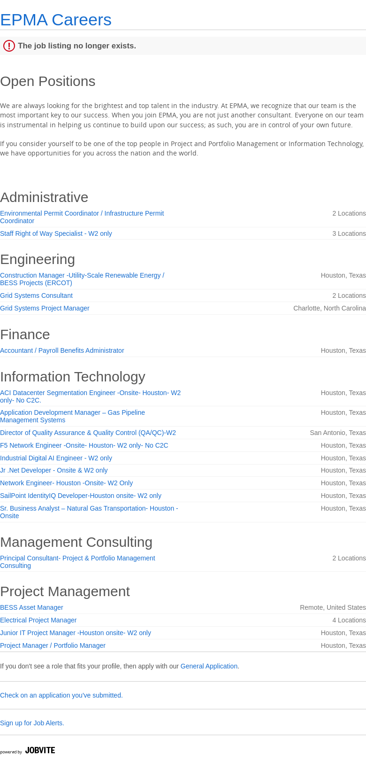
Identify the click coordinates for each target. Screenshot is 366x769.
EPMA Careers (56, 19)
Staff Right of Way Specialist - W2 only (56, 233)
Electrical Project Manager (38, 620)
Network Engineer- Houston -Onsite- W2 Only (66, 483)
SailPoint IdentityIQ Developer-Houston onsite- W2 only (80, 495)
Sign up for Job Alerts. (32, 723)
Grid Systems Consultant (36, 295)
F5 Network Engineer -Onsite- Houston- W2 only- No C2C (84, 445)
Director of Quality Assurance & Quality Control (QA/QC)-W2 (88, 432)
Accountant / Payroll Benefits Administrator (62, 350)
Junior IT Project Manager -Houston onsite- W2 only (75, 633)
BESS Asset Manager (31, 607)
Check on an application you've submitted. (61, 695)
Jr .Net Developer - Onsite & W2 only (54, 470)
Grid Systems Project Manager (45, 308)
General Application (209, 666)
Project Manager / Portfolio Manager (53, 645)
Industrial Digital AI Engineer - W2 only (56, 458)
